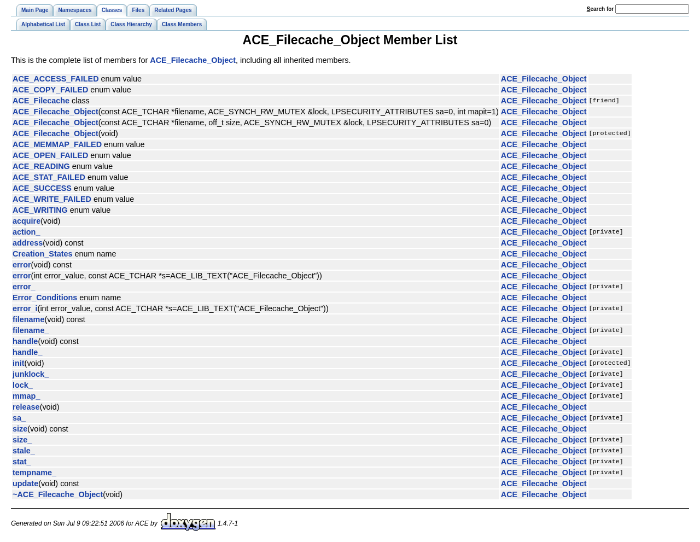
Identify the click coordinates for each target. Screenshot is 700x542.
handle (25, 341)
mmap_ (26, 396)
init (19, 363)
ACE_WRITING (40, 210)
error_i (25, 308)
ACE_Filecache (41, 100)
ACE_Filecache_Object (193, 60)
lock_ (23, 385)
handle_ (27, 352)
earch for (600, 9)
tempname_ (34, 472)
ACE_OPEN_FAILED (50, 155)
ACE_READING (41, 166)
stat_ (22, 461)
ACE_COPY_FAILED (50, 89)
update (25, 483)
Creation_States (43, 253)
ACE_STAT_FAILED (49, 177)
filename (28, 319)
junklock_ (31, 374)
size (20, 428)
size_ (22, 439)
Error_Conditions (45, 297)
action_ (26, 232)
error (22, 264)
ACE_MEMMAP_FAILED (57, 144)
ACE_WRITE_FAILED (52, 199)
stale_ (24, 450)
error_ (24, 286)
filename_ (31, 330)
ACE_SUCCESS (42, 188)
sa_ (19, 417)
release (26, 407)
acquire (26, 221)
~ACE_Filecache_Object (58, 494)
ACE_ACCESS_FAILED (56, 78)
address (28, 242)
